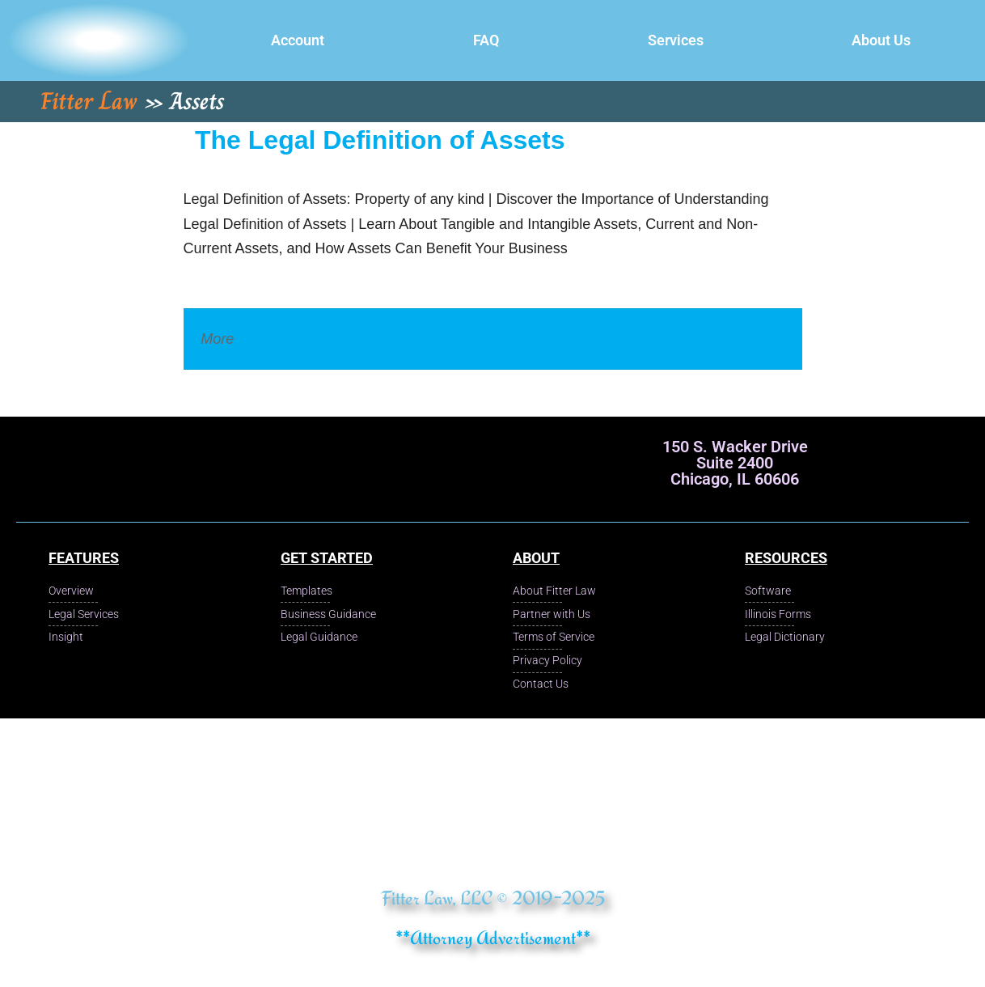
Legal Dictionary (290, 339)
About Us (881, 40)
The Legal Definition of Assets (380, 140)
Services (676, 40)
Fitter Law (88, 101)
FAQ (486, 40)
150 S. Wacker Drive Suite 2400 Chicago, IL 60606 (735, 463)
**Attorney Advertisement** (492, 937)
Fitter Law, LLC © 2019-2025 (493, 897)
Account (297, 40)
